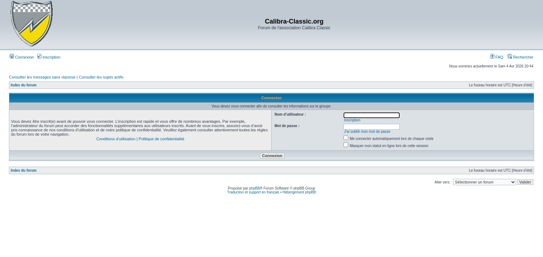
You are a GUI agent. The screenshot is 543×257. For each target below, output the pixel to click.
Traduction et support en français (253, 192)
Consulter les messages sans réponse (42, 77)
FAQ (496, 57)
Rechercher (520, 57)
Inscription (48, 57)
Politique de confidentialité (161, 139)
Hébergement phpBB (299, 192)
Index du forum (23, 85)
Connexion (22, 57)
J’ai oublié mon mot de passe (367, 131)
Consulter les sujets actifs (101, 77)
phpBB (254, 188)
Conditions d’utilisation (115, 139)
